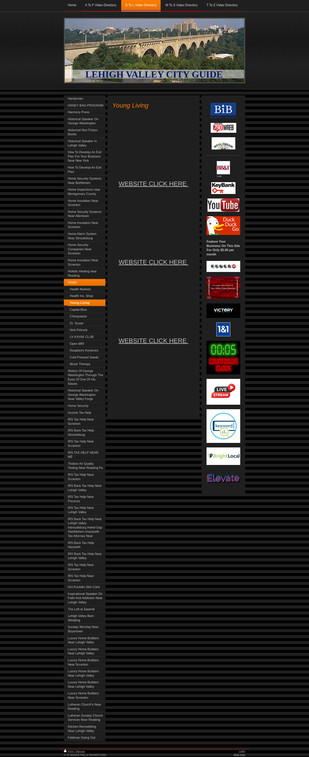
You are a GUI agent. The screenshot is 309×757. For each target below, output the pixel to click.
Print (69, 751)
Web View (239, 754)
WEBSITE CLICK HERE (153, 183)
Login (242, 751)
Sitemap (80, 751)
